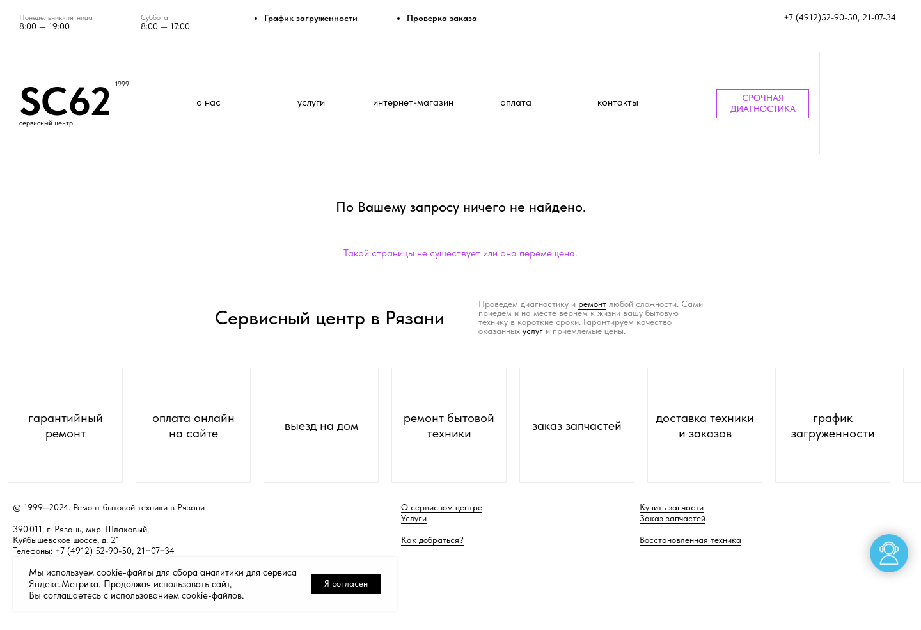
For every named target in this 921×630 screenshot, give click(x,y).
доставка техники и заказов (705, 425)
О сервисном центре (441, 507)
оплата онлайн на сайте (193, 425)
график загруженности (833, 425)
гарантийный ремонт (65, 425)
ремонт (592, 304)
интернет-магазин (413, 102)
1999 (122, 84)
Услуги (414, 518)
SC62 (65, 101)
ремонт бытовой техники (449, 425)
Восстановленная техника (690, 540)
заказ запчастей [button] (577, 425)
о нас (208, 102)
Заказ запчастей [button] (672, 518)
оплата (515, 102)
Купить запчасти (672, 507)
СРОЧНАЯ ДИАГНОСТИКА (763, 103)
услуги (311, 102)
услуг (533, 331)
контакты (617, 102)
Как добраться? (432, 540)
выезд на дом (321, 425)
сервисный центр (46, 123)
